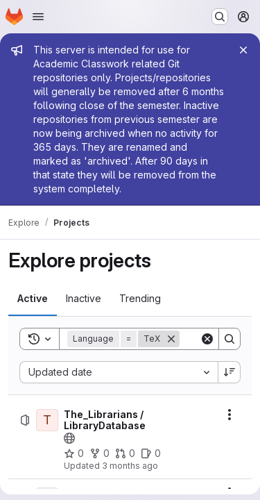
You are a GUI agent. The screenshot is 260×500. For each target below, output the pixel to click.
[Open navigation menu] (38, 17)
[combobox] (118, 372)
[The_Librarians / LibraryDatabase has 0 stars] (74, 453)
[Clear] (207, 339)
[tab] (32, 298)
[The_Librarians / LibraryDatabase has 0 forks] (99, 453)
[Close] (243, 50)
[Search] (229, 339)
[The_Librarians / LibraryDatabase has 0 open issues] (151, 453)
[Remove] (171, 339)
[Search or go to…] (219, 16)
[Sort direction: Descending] (229, 372)
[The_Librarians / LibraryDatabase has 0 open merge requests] (125, 453)
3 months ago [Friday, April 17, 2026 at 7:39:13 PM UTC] (130, 465)
